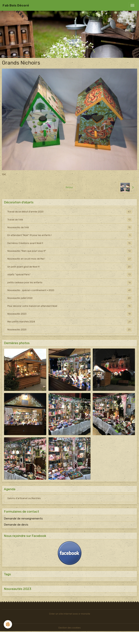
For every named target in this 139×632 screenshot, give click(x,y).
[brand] (16, 5)
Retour (69, 187)
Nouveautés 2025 (69, 329)
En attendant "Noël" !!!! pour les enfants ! (69, 235)
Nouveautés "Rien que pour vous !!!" (69, 251)
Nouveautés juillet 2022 (69, 298)
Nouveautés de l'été (69, 227)
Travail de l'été (69, 220)
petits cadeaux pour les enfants (69, 282)
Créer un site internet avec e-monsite (69, 614)
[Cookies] (8, 624)
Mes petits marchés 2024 (69, 322)
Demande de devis (16, 524)
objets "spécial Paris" (69, 274)
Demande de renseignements (23, 518)
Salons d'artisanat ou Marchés (24, 498)
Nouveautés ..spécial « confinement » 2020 (69, 290)
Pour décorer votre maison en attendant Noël (69, 306)
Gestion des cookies (69, 627)
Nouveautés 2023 (69, 314)
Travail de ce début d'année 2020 (69, 212)
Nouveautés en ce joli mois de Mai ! (69, 259)
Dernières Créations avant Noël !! (69, 243)
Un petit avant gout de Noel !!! (69, 267)
